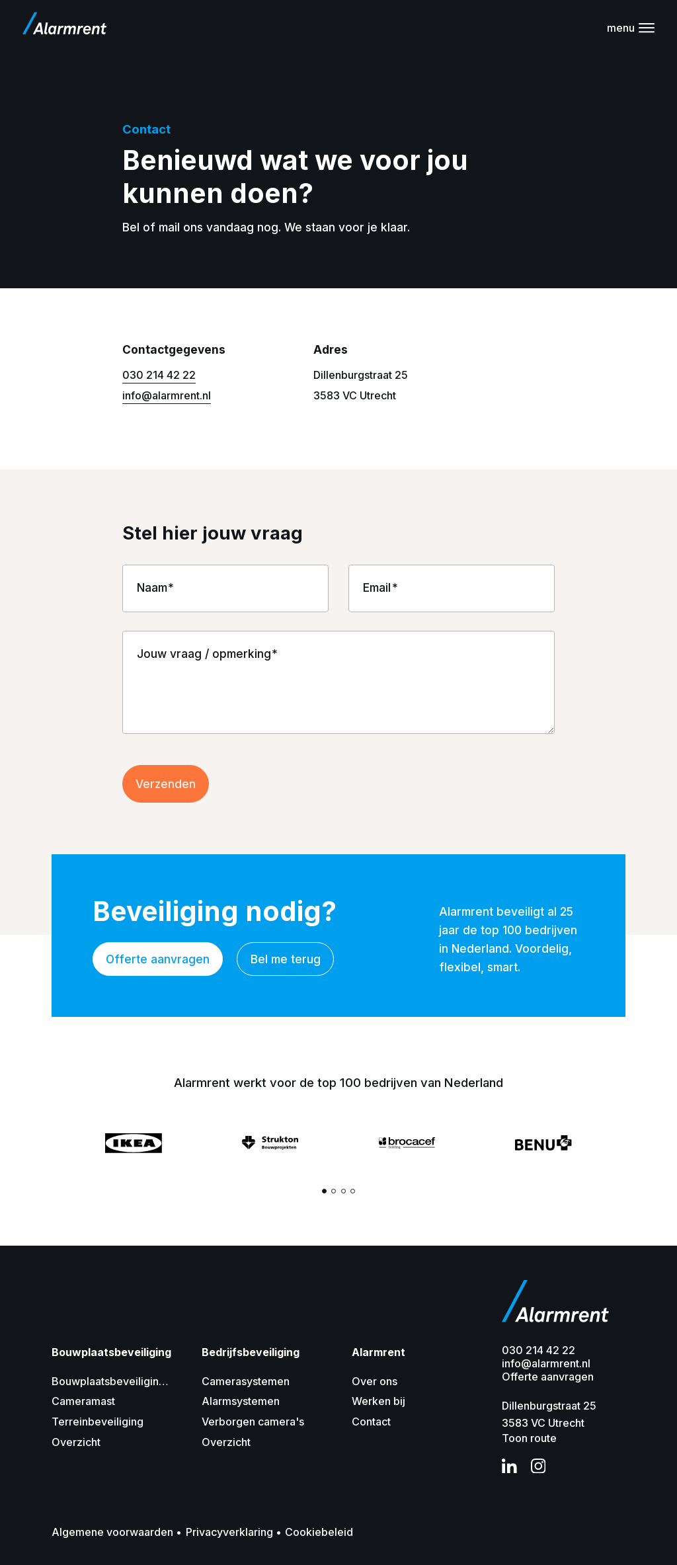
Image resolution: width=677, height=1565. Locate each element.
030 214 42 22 (159, 374)
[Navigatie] (630, 28)
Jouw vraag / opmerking (204, 654)
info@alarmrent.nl (166, 395)
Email (377, 587)
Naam (152, 587)
